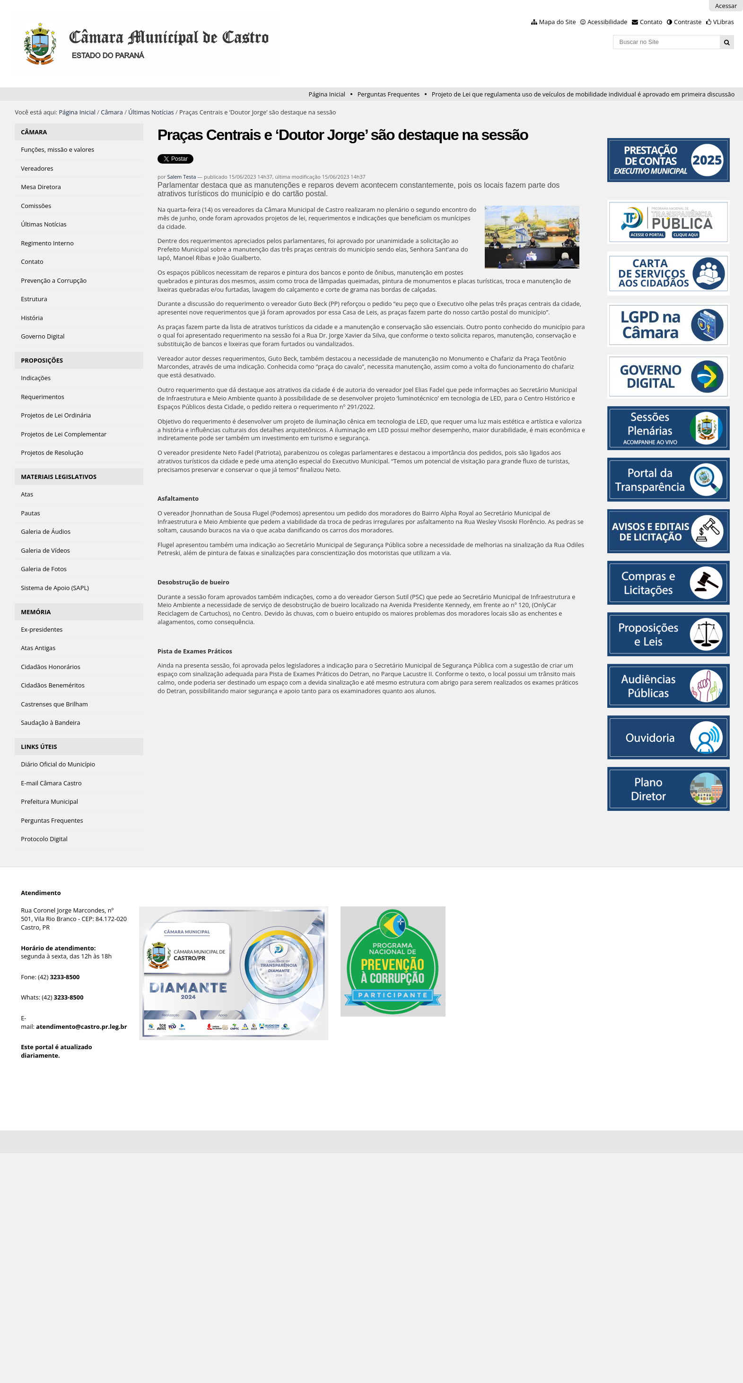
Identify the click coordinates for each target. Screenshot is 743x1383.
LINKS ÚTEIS (39, 746)
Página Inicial (326, 94)
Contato (651, 21)
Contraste (687, 21)
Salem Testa (181, 176)
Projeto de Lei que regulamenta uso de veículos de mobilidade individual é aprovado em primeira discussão (583, 94)
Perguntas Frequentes (389, 94)
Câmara (111, 112)
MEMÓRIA (36, 612)
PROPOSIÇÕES (42, 360)
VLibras (723, 21)
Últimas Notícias (151, 112)
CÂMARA (34, 132)
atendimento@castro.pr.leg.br (81, 1026)
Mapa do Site (557, 21)
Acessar (726, 5)
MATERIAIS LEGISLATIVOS (58, 476)
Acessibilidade (607, 21)
